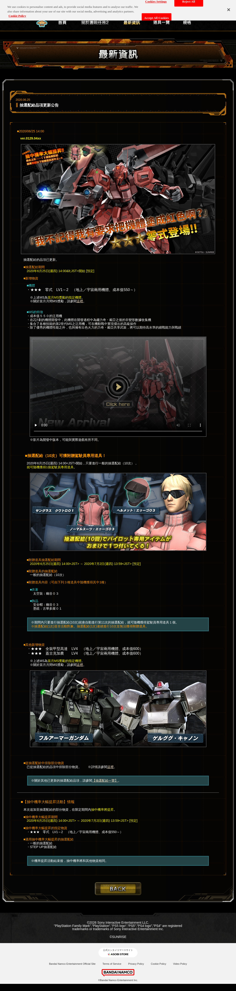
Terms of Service (111, 963)
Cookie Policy (158, 963)
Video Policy (180, 963)
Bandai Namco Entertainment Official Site (72, 963)
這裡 (80, 301)
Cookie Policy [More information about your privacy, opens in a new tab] (17, 13)
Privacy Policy (136, 963)
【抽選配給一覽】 (105, 780)
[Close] (229, 7)
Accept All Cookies (156, 15)
